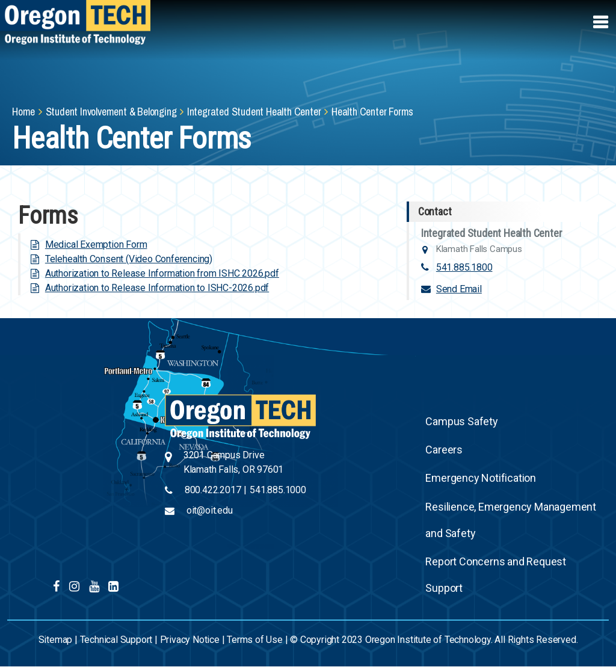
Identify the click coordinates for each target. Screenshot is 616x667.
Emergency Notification (480, 478)
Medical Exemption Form (96, 244)
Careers (444, 449)
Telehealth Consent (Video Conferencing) (128, 259)
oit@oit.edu (209, 510)
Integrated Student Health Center (254, 111)
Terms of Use (255, 639)
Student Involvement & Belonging (111, 111)
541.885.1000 (278, 490)
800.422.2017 (213, 490)
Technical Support (116, 639)
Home (23, 111)
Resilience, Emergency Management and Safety (510, 519)
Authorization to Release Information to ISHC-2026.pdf (157, 288)
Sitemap (55, 639)
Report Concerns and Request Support (495, 574)
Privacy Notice (190, 639)
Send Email (459, 289)
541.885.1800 (464, 267)
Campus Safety (461, 421)
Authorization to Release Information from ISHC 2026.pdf (162, 273)
